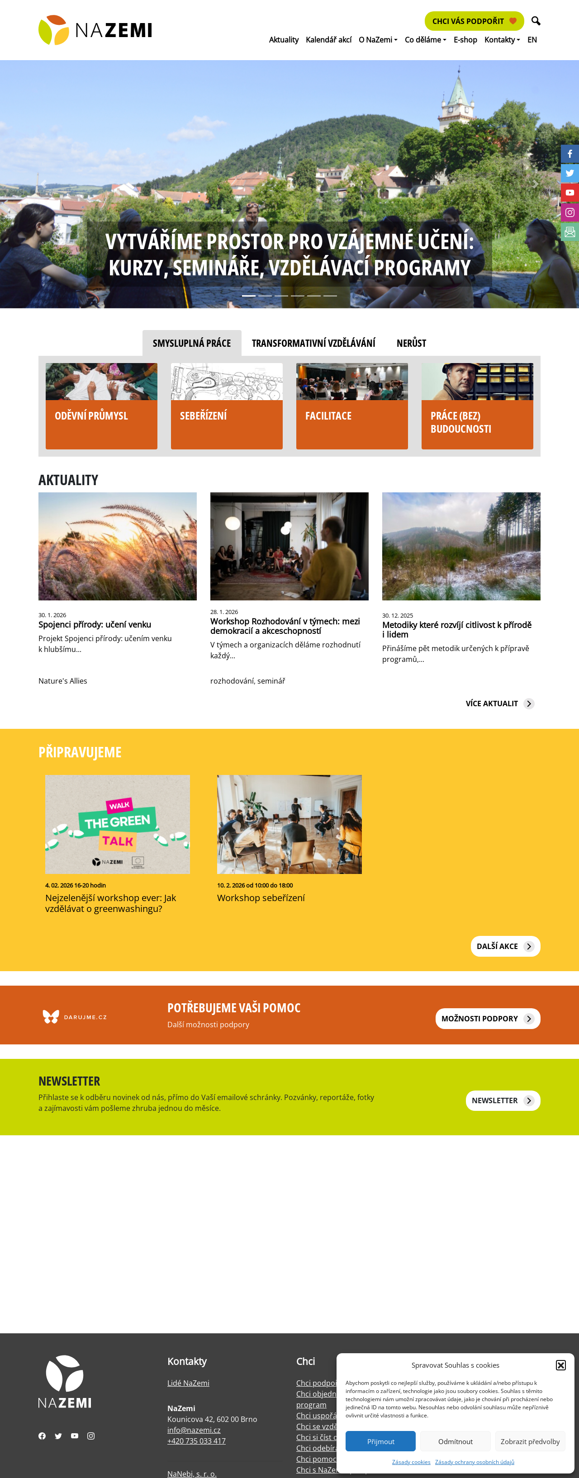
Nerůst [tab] (411, 343)
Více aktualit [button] (500, 703)
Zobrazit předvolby (530, 1441)
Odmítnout (455, 1441)
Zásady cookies (411, 1462)
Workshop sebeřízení (261, 898)
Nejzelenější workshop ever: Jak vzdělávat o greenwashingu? (110, 903)
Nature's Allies (62, 681)
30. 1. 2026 (52, 615)
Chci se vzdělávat (325, 1426)
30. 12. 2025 (397, 615)
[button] (560, 1364)
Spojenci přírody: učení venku (94, 624)
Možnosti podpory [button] (488, 1019)
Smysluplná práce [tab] (192, 343)
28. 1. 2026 (224, 612)
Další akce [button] (506, 946)
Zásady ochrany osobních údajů (474, 1462)
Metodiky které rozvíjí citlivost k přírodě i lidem (457, 629)
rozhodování (232, 681)
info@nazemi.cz (194, 1430)
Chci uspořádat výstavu (336, 1416)
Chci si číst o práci (326, 1437)
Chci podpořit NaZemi (333, 1383)
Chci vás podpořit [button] (474, 21)
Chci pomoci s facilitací (334, 1459)
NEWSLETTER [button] (503, 1100)
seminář (271, 681)
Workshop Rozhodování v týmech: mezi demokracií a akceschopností (285, 626)
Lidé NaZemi (188, 1383)
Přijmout (380, 1441)
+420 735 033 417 (196, 1441)
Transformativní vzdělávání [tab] (313, 343)
